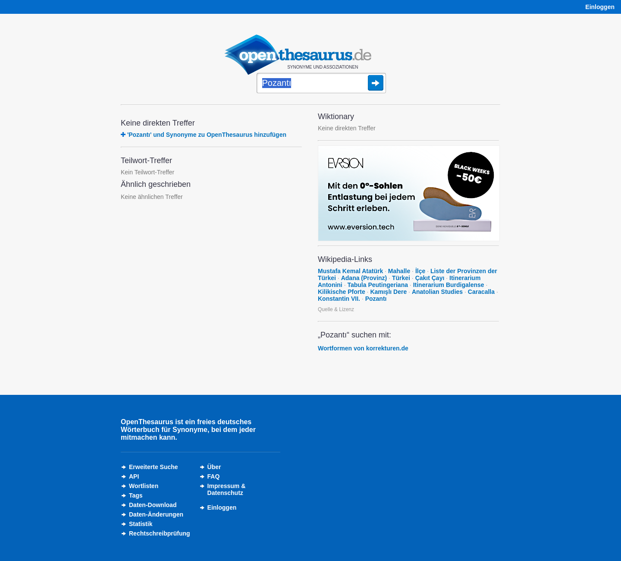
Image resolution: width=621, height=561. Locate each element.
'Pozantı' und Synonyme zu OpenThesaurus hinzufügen (206, 134)
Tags (136, 495)
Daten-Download (152, 504)
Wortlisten (143, 485)
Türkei (401, 277)
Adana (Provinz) (364, 277)
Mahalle (399, 271)
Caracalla (481, 291)
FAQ (213, 476)
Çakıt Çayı (430, 277)
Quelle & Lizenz (336, 309)
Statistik (140, 523)
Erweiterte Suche (153, 466)
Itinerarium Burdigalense (448, 284)
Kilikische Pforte (341, 291)
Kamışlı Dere (388, 291)
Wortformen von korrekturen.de (363, 348)
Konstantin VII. (339, 298)
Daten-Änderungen (156, 514)
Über (214, 466)
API (134, 476)
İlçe (420, 271)
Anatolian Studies (437, 291)
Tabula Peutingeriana (377, 284)
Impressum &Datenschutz (226, 489)
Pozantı (376, 298)
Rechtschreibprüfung (159, 533)
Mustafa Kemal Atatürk (350, 271)
